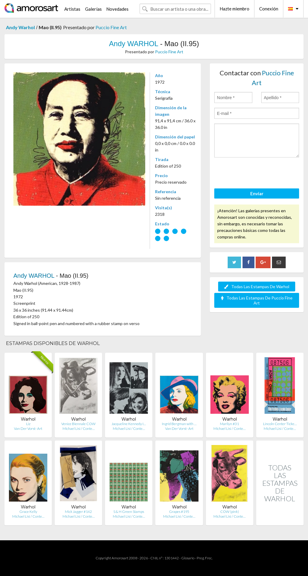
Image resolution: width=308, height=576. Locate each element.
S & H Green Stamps (128, 511)
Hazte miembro (234, 8)
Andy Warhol (20, 27)
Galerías (93, 9)
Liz (28, 424)
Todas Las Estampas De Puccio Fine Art (257, 300)
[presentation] (259, 173)
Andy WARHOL (133, 44)
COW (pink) (229, 511)
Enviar (256, 193)
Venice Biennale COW (78, 424)
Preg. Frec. (204, 558)
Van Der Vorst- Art (28, 428)
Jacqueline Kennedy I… (129, 424)
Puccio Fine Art (111, 27)
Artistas (72, 9)
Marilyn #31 (229, 424)
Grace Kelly (28, 511)
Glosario (187, 558)
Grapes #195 (179, 511)
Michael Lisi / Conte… (78, 428)
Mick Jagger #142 (78, 511)
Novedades (117, 9)
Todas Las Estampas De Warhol (256, 286)
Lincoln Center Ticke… (280, 424)
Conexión (268, 8)
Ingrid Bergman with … (179, 424)
